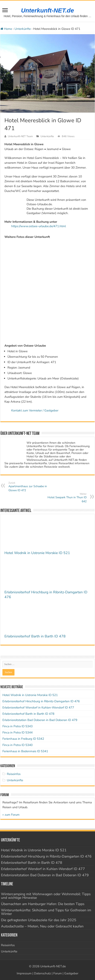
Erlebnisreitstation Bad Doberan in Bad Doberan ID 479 (39, 720)
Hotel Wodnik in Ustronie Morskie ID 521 (37, 552)
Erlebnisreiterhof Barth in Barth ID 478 (35, 636)
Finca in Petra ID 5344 (17, 732)
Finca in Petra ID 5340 (17, 745)
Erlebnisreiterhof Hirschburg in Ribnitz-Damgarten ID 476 (41, 701)
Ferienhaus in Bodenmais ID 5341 (25, 751)
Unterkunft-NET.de (47, 10)
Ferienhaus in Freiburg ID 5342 (23, 739)
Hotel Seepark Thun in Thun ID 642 (66, 497)
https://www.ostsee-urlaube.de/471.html (38, 226)
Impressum (24, 973)
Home (6, 29)
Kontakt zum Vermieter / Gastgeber (34, 410)
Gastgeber (71, 973)
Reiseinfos (14, 774)
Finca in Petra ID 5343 (17, 726)
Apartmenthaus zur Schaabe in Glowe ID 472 (29, 486)
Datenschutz (42, 973)
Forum (57, 973)
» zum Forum (11, 815)
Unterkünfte (22, 29)
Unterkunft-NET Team (20, 136)
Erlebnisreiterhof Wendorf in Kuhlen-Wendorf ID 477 (38, 707)
